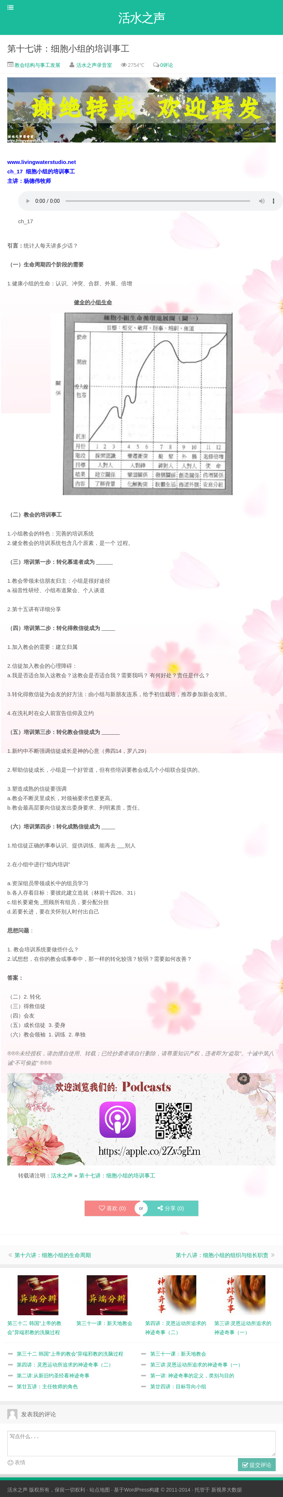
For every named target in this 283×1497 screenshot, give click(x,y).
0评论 (166, 66)
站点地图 (99, 1490)
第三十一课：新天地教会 (178, 1354)
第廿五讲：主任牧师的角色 (47, 1387)
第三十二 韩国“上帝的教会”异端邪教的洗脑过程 (70, 1354)
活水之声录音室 (94, 66)
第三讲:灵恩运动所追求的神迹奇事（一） (196, 1365)
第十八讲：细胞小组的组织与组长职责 (222, 1256)
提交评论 (256, 1465)
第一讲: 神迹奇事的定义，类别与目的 (192, 1376)
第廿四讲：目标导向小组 (178, 1387)
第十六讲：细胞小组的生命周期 (53, 1256)
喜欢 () (112, 1209)
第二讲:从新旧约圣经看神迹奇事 (53, 1376)
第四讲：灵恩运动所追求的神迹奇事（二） (65, 1365)
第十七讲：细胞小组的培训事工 (68, 49)
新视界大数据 (226, 1490)
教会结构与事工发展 (36, 66)
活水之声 (62, 1176)
